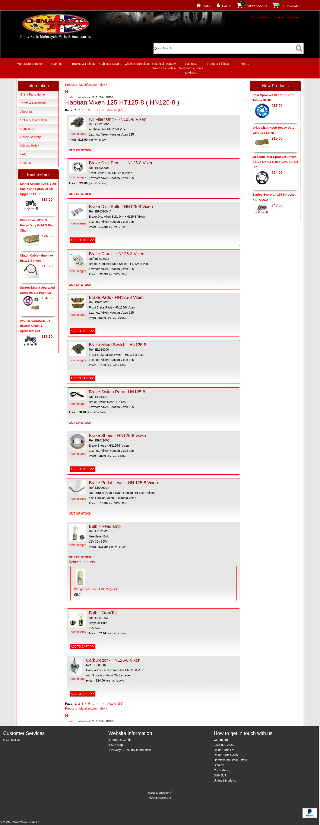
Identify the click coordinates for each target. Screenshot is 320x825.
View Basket (257, 5)
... (93, 110)
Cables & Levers (110, 63)
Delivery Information (33, 120)
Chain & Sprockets (137, 63)
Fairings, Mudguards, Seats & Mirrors (191, 68)
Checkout (291, 5)
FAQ (23, 154)
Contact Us (281, 17)
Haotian (70, 97)
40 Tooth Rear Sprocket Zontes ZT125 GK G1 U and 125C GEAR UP (275, 162)
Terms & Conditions (33, 103)
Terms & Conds (261, 17)
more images (77, 126)
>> (102, 110)
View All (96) (114, 110)
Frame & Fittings (218, 63)
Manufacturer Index (29, 63)
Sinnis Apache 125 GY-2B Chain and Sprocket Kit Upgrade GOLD (38, 189)
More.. (245, 63)
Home (207, 5)
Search (296, 17)
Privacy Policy (29, 145)
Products (71, 84)
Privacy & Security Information (131, 750)
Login (227, 5)
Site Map (117, 745)
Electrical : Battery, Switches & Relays (164, 66)
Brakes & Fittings (83, 63)
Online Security (30, 137)
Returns (25, 162)
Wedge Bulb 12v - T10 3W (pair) (95, 589)
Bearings (56, 63)
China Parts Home (32, 94)
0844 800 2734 (224, 745)
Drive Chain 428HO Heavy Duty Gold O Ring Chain (37, 225)
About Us (26, 111)
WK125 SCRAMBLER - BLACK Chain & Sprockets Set (36, 326)
